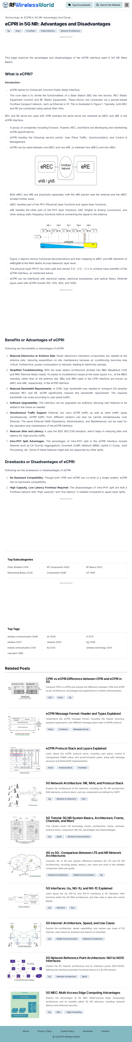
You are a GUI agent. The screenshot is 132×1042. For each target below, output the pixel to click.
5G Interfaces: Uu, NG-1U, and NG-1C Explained (79, 888)
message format (81, 729)
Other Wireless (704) (18, 567)
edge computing (74, 1012)
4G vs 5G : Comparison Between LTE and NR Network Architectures (83, 854)
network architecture (70, 31)
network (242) (54, 642)
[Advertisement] (66, 45)
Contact (105, 1031)
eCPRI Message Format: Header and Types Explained (83, 713)
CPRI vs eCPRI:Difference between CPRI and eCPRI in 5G (84, 680)
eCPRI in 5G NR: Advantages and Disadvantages (49, 17)
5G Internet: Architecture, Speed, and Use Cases (80, 923)
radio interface (48, 31)
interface (61, 908)
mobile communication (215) (21, 647)
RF (28, 5)
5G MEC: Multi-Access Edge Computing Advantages (83, 993)
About (26, 1031)
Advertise (88, 1031)
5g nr (59, 836)
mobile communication (84, 875)
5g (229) (90, 642)
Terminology (12, 17)
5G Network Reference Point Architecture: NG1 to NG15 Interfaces (85, 959)
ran (84, 799)
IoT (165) (90, 572)
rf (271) (90, 636)
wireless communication (79, 836)
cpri (50, 697)
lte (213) (51, 647)
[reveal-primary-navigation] (127, 5)
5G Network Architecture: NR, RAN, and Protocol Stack (84, 783)
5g (8, 31)
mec (59, 1012)
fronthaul (30, 31)
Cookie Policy (67, 1031)
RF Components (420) (58, 567)
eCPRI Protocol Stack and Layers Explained (76, 748)
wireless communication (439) (22, 636)
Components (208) (56, 572)
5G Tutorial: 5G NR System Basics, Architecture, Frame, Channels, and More (85, 819)
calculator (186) (15, 653)
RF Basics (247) (94, 567)
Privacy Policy (45, 1031)
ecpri (18, 31)
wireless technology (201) (99, 647)
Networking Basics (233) (20, 572)
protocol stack (65, 767)
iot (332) (51, 636)
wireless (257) (14, 642)
